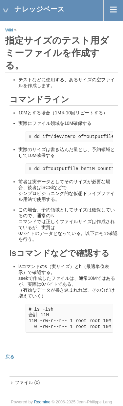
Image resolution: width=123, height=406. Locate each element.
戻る (9, 356)
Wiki (9, 30)
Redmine (42, 402)
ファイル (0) (27, 382)
